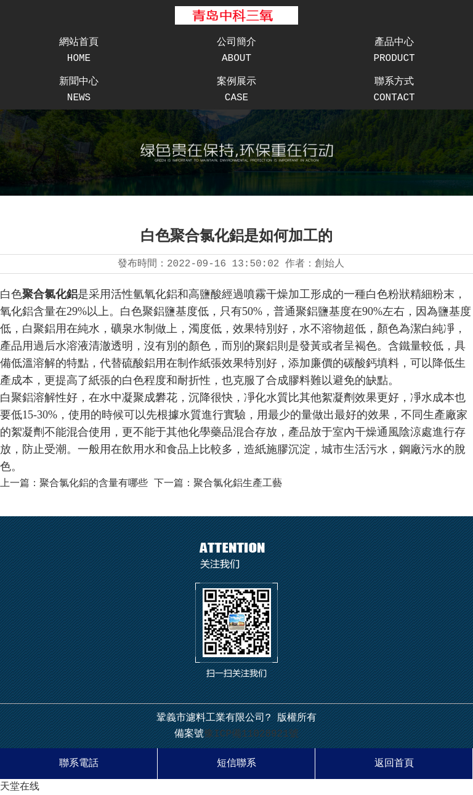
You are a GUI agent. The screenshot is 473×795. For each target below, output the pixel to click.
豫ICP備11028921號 (251, 734)
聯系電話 (79, 763)
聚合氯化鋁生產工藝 (237, 483)
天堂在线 (19, 787)
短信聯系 (236, 763)
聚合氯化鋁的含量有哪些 (93, 483)
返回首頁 (394, 763)
